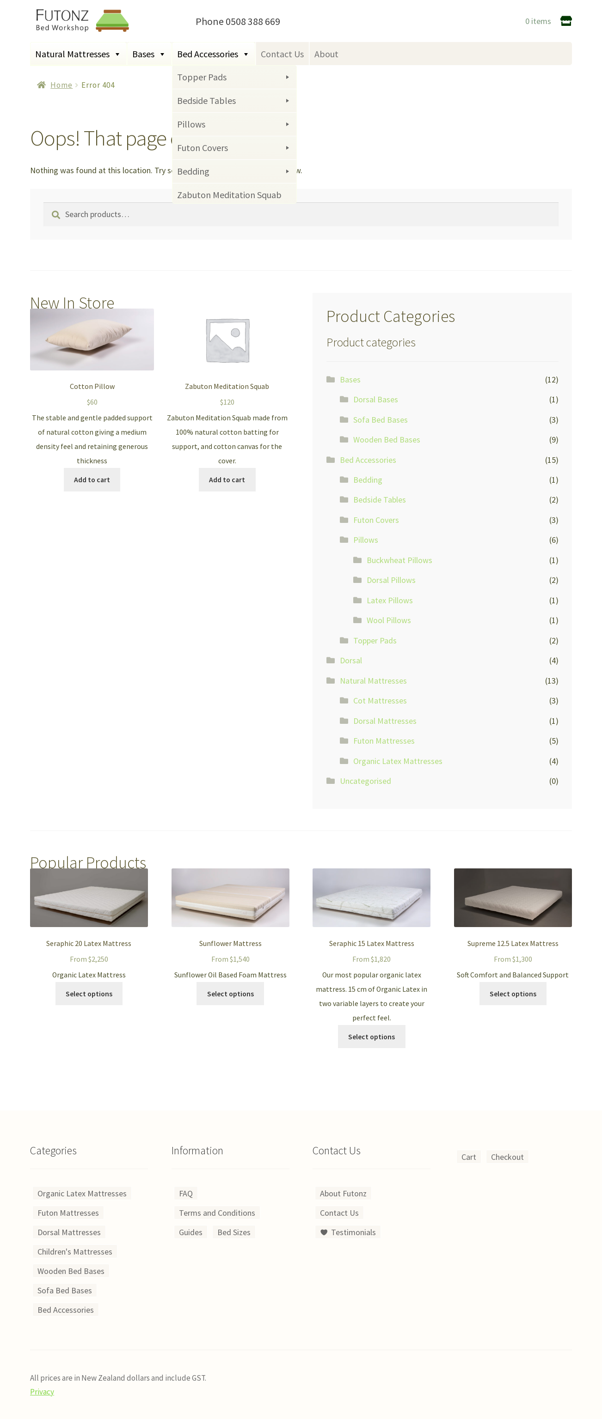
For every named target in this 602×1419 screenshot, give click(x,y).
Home (61, 85)
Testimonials (353, 1232)
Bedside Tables (379, 499)
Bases (149, 53)
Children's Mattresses (74, 1251)
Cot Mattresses (380, 700)
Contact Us (282, 54)
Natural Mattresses (78, 53)
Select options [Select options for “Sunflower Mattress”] (230, 993)
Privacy (42, 1392)
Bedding (367, 479)
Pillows (365, 539)
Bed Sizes (234, 1232)
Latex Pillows (390, 600)
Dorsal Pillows (391, 580)
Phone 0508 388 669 (238, 21)
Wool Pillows (389, 620)
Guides (191, 1232)
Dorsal (351, 660)
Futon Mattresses (384, 740)
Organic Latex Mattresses (397, 761)
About (326, 54)
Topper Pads (375, 640)
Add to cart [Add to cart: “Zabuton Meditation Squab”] (227, 479)
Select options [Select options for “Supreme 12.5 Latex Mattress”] (513, 993)
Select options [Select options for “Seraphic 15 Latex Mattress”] (371, 1036)
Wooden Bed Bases (386, 439)
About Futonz (343, 1193)
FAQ (186, 1193)
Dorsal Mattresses (385, 721)
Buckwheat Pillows (399, 560)
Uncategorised (365, 781)
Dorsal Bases (375, 399)
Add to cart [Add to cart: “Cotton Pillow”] (92, 479)
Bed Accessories (213, 53)
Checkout (507, 1157)
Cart (468, 1157)
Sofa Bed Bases (380, 419)
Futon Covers (376, 520)
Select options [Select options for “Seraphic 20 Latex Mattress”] (89, 993)
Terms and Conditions (217, 1212)
